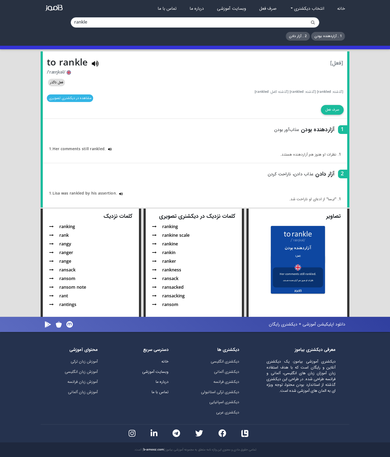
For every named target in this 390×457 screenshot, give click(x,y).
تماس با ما (167, 8)
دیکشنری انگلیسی (225, 362)
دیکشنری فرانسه (226, 382)
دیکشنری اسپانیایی (224, 402)
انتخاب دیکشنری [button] (308, 8)
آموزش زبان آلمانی (83, 392)
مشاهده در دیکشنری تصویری (70, 98)
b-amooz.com (153, 449)
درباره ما (197, 8)
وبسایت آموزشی (231, 8)
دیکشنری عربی (227, 412)
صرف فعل (268, 8)
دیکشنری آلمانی (226, 372)
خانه (341, 8)
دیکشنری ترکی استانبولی (220, 392)
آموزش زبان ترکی (84, 362)
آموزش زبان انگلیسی (81, 372)
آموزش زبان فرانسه (82, 382)
